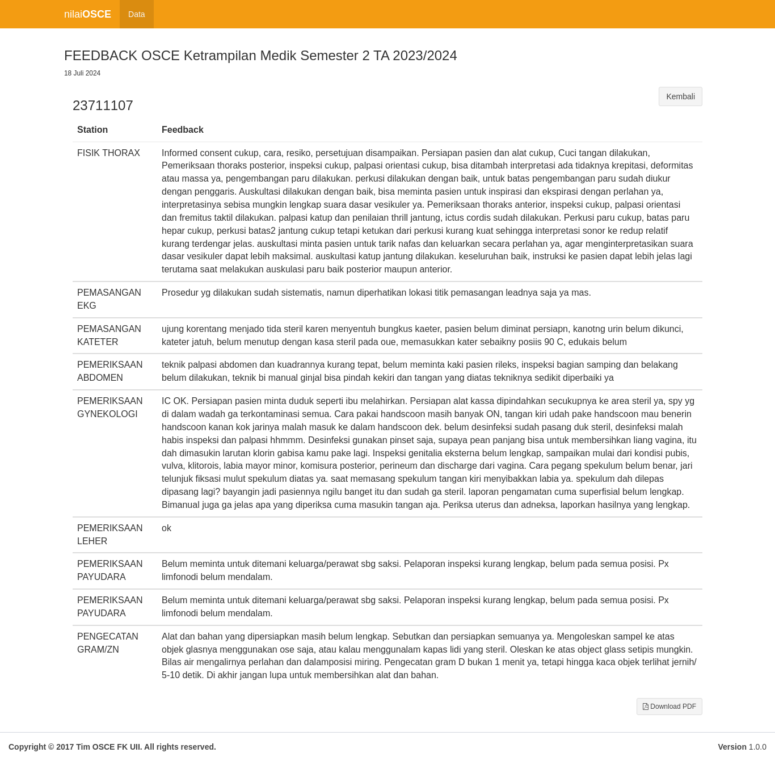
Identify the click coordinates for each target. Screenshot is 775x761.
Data (136, 14)
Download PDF (669, 706)
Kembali (680, 96)
